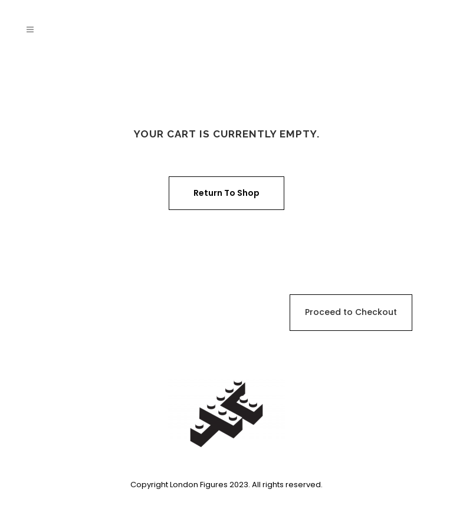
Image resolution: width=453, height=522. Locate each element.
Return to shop (226, 193)
